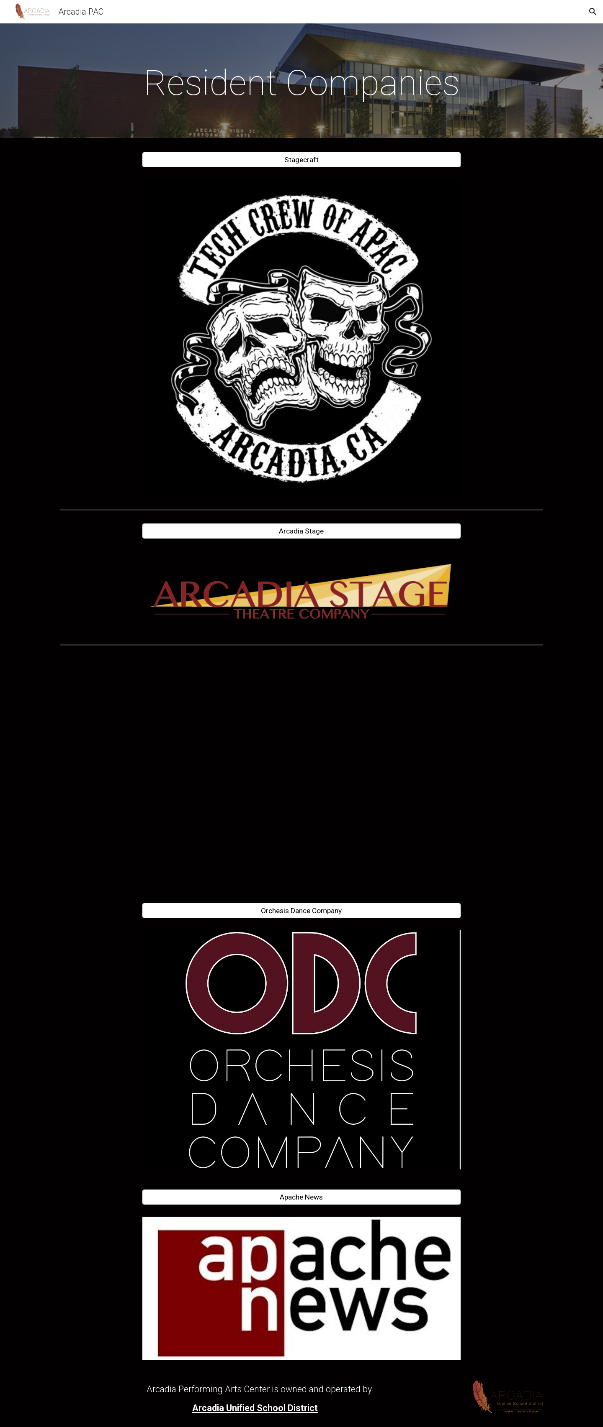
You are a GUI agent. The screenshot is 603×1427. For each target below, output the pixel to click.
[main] (301, 83)
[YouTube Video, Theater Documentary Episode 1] (301, 771)
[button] (593, 12)
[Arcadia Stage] (301, 531)
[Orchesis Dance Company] (301, 911)
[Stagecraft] (301, 160)
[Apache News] (301, 1197)
